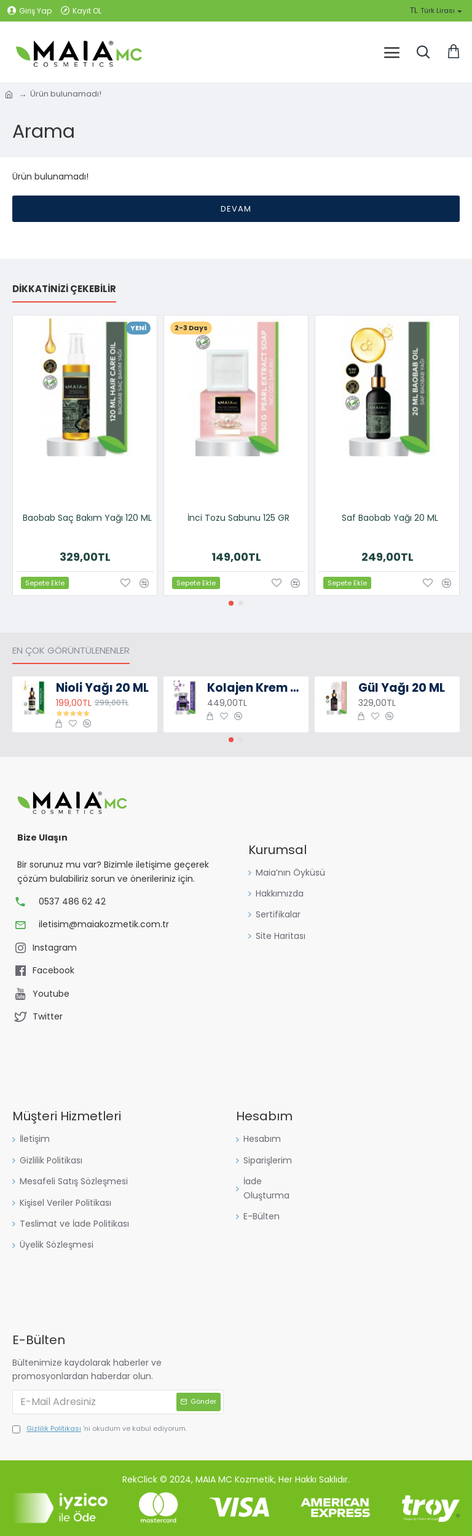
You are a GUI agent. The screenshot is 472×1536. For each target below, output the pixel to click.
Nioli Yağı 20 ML (102, 688)
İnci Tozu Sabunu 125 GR (238, 517)
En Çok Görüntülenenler (71, 651)
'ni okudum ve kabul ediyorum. (99, 1429)
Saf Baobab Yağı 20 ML (390, 517)
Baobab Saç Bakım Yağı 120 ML (87, 517)
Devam (236, 209)
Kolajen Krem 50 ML (256, 688)
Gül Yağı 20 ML (401, 688)
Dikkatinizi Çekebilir (64, 289)
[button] (231, 603)
